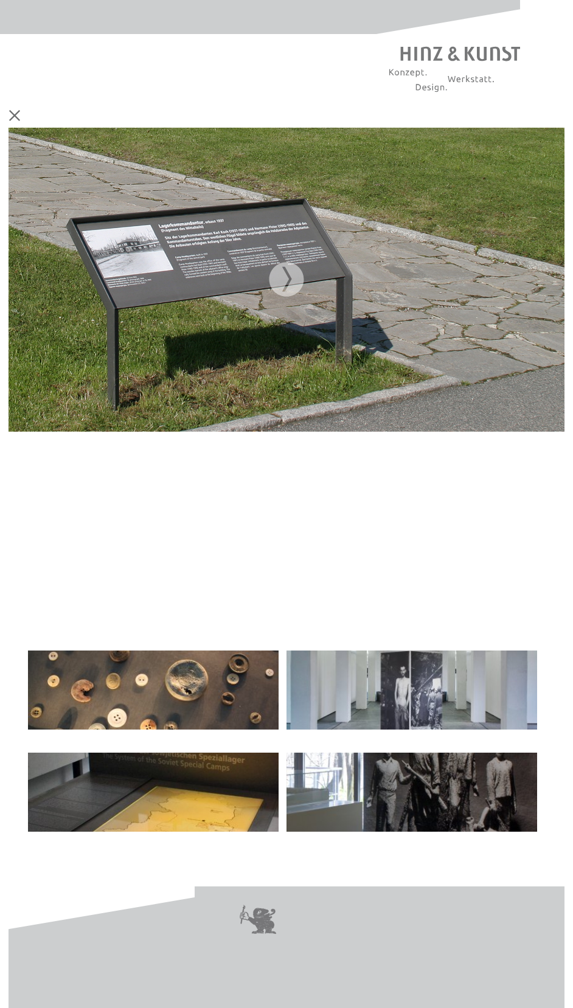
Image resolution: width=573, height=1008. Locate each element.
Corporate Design (88, 116)
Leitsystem (248, 116)
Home (41, 116)
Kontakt (309, 912)
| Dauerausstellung (153, 696)
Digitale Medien (304, 116)
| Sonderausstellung (411, 696)
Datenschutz (448, 912)
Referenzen (359, 116)
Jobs (297, 926)
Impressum (372, 912)
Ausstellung (146, 116)
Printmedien (197, 116)
